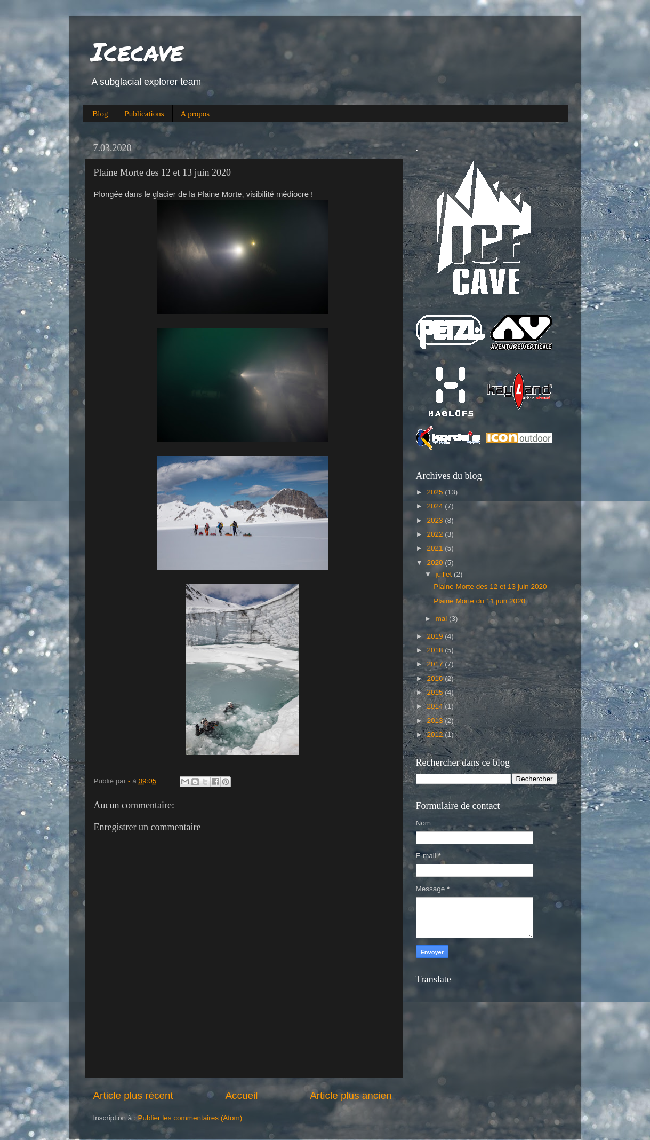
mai (443, 619)
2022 (436, 534)
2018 (436, 650)
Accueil (241, 1095)
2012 (436, 734)
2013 (436, 721)
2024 (436, 506)
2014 (436, 706)
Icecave (137, 51)
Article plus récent (133, 1095)
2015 (436, 692)
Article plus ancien (350, 1095)
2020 (436, 563)
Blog (100, 113)
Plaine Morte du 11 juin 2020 (479, 601)
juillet (445, 574)
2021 (436, 548)
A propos (195, 113)
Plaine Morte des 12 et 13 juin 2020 (490, 587)
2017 (436, 664)
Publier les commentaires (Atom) (190, 1118)
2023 (436, 520)
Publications (144, 113)
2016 (436, 678)
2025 (436, 492)
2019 (436, 636)
